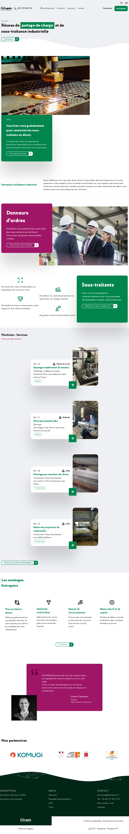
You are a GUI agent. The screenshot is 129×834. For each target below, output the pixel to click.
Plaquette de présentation (60, 799)
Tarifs (51, 807)
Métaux (38, 381)
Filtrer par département (11, 338)
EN (126, 3)
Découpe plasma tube (45, 421)
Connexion (107, 8)
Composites (39, 488)
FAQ (51, 803)
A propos (71, 8)
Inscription (121, 8)
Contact (81, 8)
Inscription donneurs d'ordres (13, 795)
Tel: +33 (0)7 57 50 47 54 (108, 799)
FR (121, 3)
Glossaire (61, 8)
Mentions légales (25, 828)
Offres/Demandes (47, 8)
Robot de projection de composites (46, 529)
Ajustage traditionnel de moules (51, 367)
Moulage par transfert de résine (51, 474)
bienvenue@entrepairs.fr (108, 795)
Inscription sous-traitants (11, 799)
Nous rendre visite (105, 803)
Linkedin (101, 807)
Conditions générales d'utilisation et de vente (103, 820)
